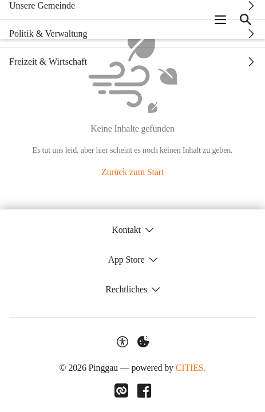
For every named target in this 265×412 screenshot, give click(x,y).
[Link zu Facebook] (144, 391)
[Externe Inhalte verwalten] (143, 341)
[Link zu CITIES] (121, 391)
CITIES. (191, 368)
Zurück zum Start (132, 172)
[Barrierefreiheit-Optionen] (122, 341)
